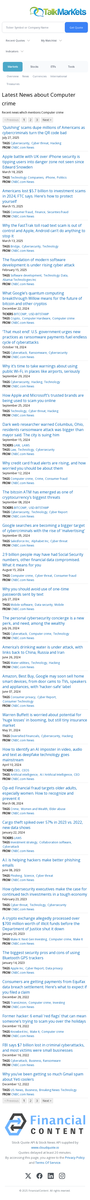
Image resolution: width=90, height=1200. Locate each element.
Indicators (12, 51)
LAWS (26, 445)
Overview (12, 76)
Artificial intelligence (24, 775)
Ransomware (38, 353)
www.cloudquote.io (45, 1147)
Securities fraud (57, 212)
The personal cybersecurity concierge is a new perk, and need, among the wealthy (43, 620)
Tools (71, 66)
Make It (78, 939)
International (58, 76)
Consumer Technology (18, 701)
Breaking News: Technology (58, 1090)
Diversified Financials (25, 736)
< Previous (11, 120)
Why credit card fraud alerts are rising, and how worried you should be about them (44, 465)
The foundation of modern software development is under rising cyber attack (38, 262)
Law (13, 450)
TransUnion (18, 1003)
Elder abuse (57, 809)
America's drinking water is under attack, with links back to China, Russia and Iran (42, 649)
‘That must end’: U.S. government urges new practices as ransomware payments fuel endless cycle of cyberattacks (44, 337)
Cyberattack (19, 353)
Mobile (59, 605)
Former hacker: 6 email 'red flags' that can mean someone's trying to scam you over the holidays (44, 1018)
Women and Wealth (34, 809)
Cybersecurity (20, 143)
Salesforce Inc (20, 541)
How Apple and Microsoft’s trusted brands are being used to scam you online (43, 398)
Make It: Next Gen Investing (29, 939)
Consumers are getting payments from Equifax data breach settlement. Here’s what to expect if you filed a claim (44, 987)
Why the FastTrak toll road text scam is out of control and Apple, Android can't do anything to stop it (43, 231)
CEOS (25, 770)
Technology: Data (55, 275)
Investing (59, 1003)
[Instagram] (62, 1176)
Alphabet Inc (39, 541)
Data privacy (54, 968)
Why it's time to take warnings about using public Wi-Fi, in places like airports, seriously (41, 368)
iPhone (50, 177)
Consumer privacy (23, 697)
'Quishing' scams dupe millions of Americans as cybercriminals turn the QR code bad (43, 130)
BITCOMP (20, 314)
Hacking (55, 143)
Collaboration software (55, 842)
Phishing (16, 876)
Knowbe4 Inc (19, 1032)
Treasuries (13, 84)
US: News (17, 1090)
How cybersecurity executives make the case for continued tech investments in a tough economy (44, 891)
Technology (50, 246)
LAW (17, 445)
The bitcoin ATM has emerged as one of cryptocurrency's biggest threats (37, 494)
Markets (13, 66)
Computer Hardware (36, 318)
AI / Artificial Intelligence (56, 775)
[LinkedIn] (51, 1176)
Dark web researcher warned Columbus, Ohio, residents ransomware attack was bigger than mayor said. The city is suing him (43, 430)
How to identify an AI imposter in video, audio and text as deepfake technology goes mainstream (42, 754)
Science (29, 876)
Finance (40, 212)
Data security (44, 605)
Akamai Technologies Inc (19, 280)
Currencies (40, 76)
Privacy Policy (75, 1157)
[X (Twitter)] (28, 1176)
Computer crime (63, 318)
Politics (61, 177)
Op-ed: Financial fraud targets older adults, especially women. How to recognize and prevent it (39, 793)
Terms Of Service (47, 1162)
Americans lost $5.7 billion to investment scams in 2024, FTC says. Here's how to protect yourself (44, 196)
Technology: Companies (27, 177)
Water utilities (20, 663)
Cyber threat (39, 143)
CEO (17, 770)
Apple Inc (17, 968)
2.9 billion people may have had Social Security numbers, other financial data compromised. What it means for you (42, 560)
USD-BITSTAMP (39, 314)
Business (35, 1061)
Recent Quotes (15, 40)
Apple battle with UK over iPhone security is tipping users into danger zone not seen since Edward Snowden (43, 162)
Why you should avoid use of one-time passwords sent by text (35, 591)
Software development (26, 275)
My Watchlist (49, 40)
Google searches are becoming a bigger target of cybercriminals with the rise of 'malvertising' (43, 528)
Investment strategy (24, 842)
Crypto (15, 318)
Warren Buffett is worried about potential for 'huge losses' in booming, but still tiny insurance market (44, 720)
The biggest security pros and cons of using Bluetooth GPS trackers (41, 955)
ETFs (53, 66)
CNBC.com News (22, 147)
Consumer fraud (22, 212)
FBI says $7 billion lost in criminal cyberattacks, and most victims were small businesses (43, 1047)
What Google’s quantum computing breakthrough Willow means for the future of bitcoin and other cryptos (42, 298)
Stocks (34, 66)
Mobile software (22, 605)
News (25, 76)
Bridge (15, 246)
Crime (39, 479)
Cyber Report (58, 512)
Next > (47, 120)
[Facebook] (39, 1176)
